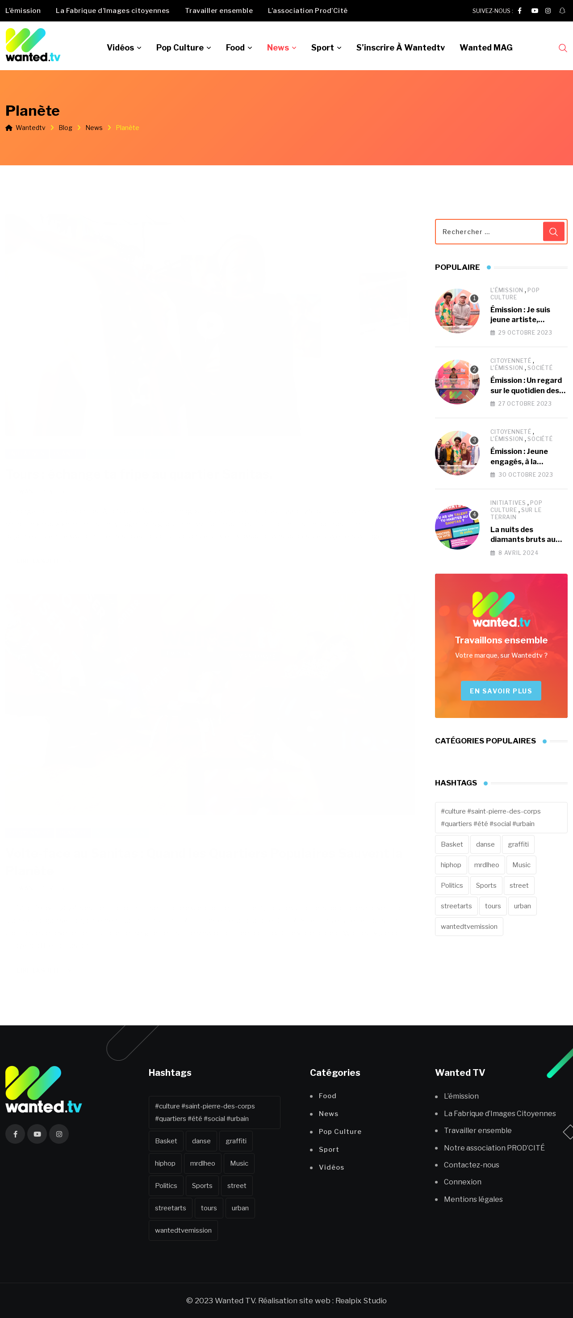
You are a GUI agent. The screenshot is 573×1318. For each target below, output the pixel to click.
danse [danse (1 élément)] (485, 844)
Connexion (462, 1182)
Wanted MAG (486, 47)
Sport (322, 47)
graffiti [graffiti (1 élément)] (518, 844)
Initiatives (508, 502)
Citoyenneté (510, 360)
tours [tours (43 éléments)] (493, 906)
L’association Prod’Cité (308, 11)
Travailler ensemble (219, 11)
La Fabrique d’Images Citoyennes (500, 1113)
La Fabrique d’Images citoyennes (113, 11)
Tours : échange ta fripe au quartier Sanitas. (138, 463)
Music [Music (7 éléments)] (521, 865)
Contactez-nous (471, 1165)
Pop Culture (180, 47)
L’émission (23, 11)
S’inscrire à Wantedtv (400, 47)
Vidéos (120, 47)
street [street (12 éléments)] (519, 885)
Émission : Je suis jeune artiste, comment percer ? (522, 320)
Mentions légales (473, 1199)
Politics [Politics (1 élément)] (452, 885)
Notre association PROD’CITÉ (494, 1148)
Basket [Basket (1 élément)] (452, 844)
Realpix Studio (361, 1300)
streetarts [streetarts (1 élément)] (456, 906)
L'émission (506, 290)
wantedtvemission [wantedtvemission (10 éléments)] (469, 927)
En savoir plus (501, 691)
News (278, 47)
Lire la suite (45, 551)
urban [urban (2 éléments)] (522, 906)
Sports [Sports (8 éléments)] (486, 885)
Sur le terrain (515, 513)
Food (235, 47)
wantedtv (36, 481)
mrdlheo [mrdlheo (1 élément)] (486, 865)
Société (540, 368)
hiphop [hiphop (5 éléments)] (451, 865)
